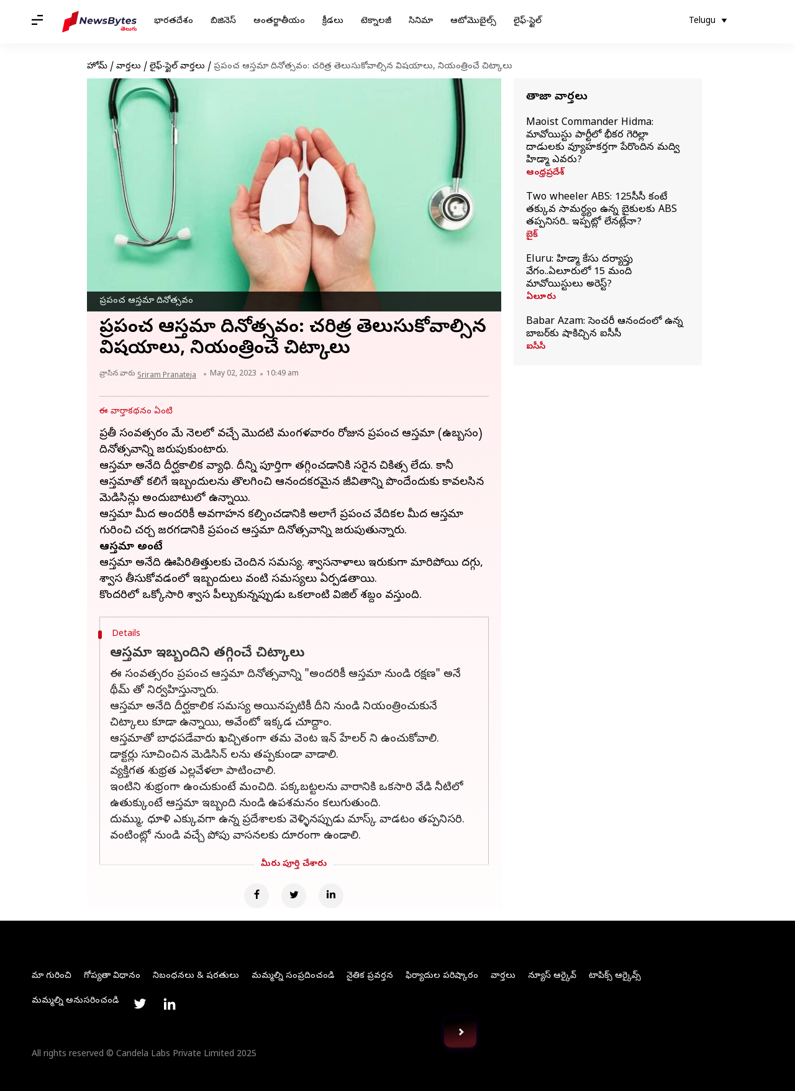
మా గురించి (51, 976)
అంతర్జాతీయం (279, 21)
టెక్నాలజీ (376, 21)
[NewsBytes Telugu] (99, 22)
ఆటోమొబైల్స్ (473, 21)
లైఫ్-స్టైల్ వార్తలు (177, 67)
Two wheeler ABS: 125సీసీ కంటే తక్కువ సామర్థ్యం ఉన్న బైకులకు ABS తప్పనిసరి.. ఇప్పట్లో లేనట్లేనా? (601, 210)
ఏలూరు (541, 297)
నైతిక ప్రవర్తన (370, 976)
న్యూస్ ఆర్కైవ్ (552, 976)
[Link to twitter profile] (140, 1004)
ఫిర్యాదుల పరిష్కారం (442, 976)
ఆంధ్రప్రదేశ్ (545, 173)
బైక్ (532, 235)
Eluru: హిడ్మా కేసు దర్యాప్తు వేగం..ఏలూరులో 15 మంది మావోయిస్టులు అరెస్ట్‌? (579, 272)
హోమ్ (97, 67)
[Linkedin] (331, 895)
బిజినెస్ (223, 21)
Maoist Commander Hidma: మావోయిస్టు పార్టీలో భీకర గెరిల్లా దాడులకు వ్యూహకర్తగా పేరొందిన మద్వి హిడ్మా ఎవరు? (602, 142)
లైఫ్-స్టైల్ (528, 21)
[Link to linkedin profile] (169, 1004)
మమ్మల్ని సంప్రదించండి (293, 976)
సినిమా (421, 21)
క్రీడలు (332, 21)
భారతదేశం (173, 21)
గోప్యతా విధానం (112, 976)
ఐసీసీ (535, 347)
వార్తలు (128, 67)
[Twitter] (293, 895)
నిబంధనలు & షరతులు (196, 976)
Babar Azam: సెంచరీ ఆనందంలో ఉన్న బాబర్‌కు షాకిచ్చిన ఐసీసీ (604, 328)
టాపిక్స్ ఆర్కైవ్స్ (615, 976)
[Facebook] (256, 895)
